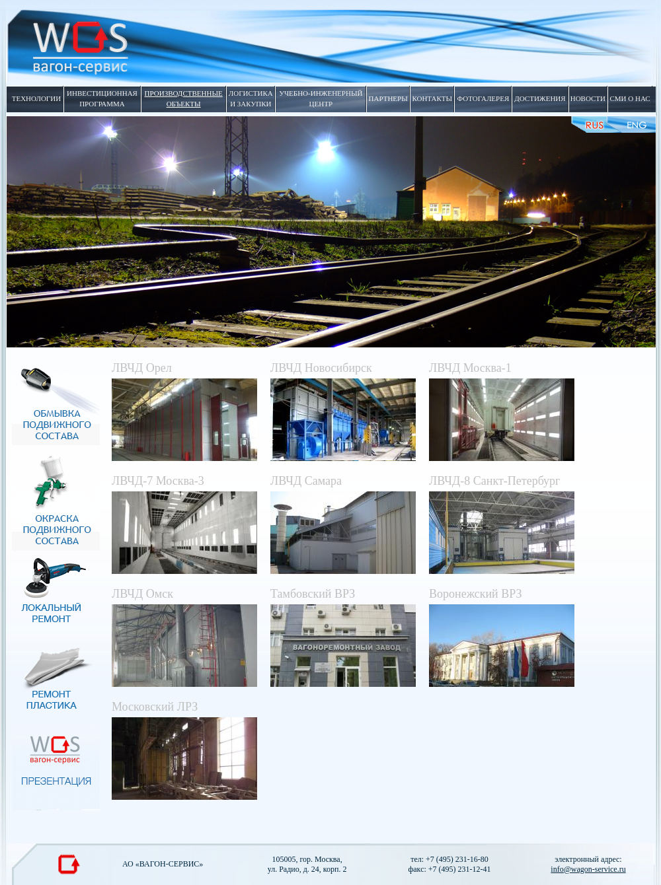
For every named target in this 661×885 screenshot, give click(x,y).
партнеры (388, 98)
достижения (539, 98)
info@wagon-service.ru (588, 869)
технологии (36, 98)
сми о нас (629, 98)
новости (587, 98)
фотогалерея (483, 98)
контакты (432, 98)
